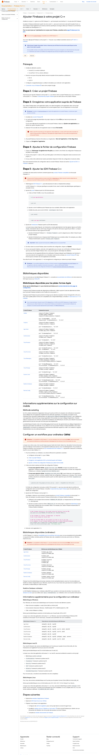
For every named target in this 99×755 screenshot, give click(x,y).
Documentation (7, 6)
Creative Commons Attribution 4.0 (59, 716)
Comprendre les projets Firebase (45, 96)
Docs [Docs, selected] (44, 1)
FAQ (74, 748)
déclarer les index (27, 592)
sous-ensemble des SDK (53, 448)
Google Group (76, 743)
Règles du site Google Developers (52, 717)
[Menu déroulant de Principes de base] (17, 9)
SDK (37, 184)
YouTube (48, 745)
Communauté (53, 1)
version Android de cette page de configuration (63, 266)
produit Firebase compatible (63, 495)
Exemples (52, 9)
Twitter (48, 743)
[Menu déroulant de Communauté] (57, 1)
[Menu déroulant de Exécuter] (27, 1)
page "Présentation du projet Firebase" (67, 263)
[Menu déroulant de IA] (23, 9)
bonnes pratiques (42, 111)
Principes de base (49, 13)
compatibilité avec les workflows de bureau (49, 535)
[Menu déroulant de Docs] (46, 1)
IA (21, 9)
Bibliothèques (23, 745)
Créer (15, 1)
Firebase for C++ (19, 6)
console (37, 117)
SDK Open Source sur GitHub (39, 701)
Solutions (32, 1)
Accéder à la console (91, 1)
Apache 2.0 (27, 717)
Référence (44, 9)
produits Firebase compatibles (61, 172)
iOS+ (25, 55)
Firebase (25, 13)
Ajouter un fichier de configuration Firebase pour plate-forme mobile (46, 462)
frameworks (35, 224)
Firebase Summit (50, 741)
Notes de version (76, 745)
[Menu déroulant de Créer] (18, 1)
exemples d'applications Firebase (40, 698)
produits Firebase (37, 35)
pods (33, 190)
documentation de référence (64, 277)
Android (32, 55)
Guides (21, 739)
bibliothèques (74, 503)
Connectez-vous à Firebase (33, 85)
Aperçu (3, 9)
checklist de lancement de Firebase (44, 712)
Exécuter (24, 1)
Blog (83, 1)
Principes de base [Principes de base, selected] (12, 9)
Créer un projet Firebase (35, 458)
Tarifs (38, 1)
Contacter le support (77, 739)
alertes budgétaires (42, 706)
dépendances (56, 178)
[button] (8, 11)
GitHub (36, 279)
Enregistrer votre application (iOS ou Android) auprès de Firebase (45, 460)
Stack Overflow (76, 741)
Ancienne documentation (78, 750)
